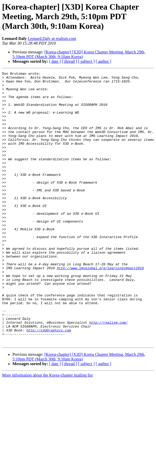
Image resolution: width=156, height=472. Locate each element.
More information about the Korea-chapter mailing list (47, 429)
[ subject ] (86, 61)
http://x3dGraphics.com (48, 382)
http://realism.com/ (108, 373)
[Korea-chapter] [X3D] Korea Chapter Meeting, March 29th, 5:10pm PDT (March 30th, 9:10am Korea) (78, 54)
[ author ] (103, 61)
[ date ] (55, 61)
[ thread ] (69, 61)
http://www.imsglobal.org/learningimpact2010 (100, 307)
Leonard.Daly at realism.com (52, 38)
